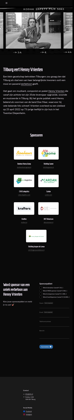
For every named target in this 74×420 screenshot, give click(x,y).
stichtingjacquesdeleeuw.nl (36, 250)
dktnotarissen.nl (48, 222)
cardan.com (48, 195)
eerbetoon (26, 83)
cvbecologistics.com (24, 195)
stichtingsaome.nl (48, 167)
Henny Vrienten (56, 91)
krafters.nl (24, 222)
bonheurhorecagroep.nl (24, 167)
